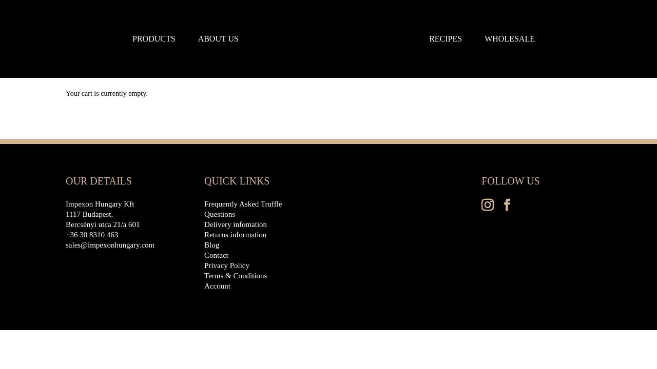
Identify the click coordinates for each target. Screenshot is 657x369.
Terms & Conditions (235, 276)
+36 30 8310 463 (92, 235)
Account (217, 286)
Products (154, 39)
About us (218, 39)
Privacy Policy (226, 265)
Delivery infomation (235, 224)
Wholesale (510, 39)
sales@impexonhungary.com (110, 245)
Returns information (235, 235)
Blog (211, 245)
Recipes (445, 39)
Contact (216, 255)
